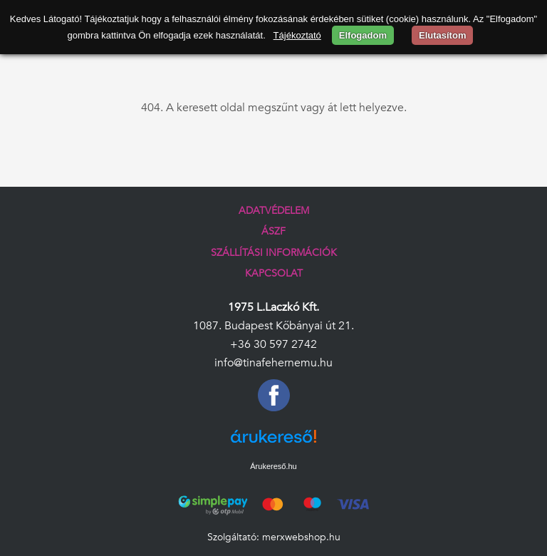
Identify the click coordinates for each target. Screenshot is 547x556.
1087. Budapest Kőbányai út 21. (273, 326)
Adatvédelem (274, 210)
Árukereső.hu (273, 466)
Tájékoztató (297, 35)
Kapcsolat (274, 273)
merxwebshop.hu (301, 537)
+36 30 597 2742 (273, 344)
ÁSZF (273, 231)
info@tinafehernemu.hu (273, 363)
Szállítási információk (274, 252)
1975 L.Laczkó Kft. (273, 307)
